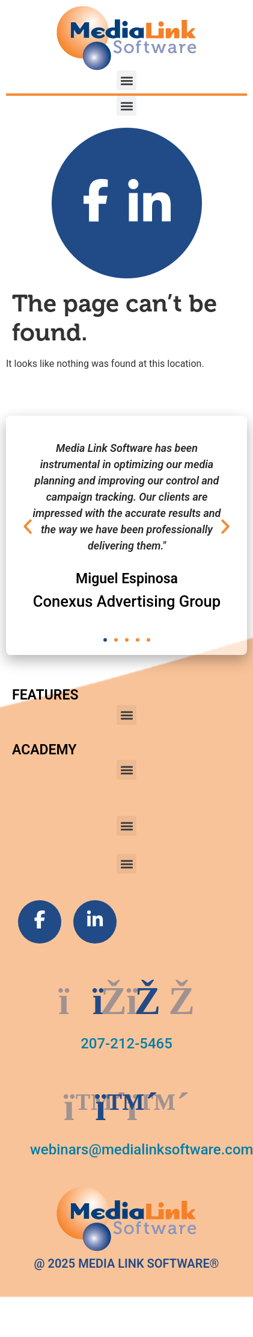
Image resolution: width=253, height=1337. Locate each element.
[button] (126, 80)
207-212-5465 (126, 1043)
